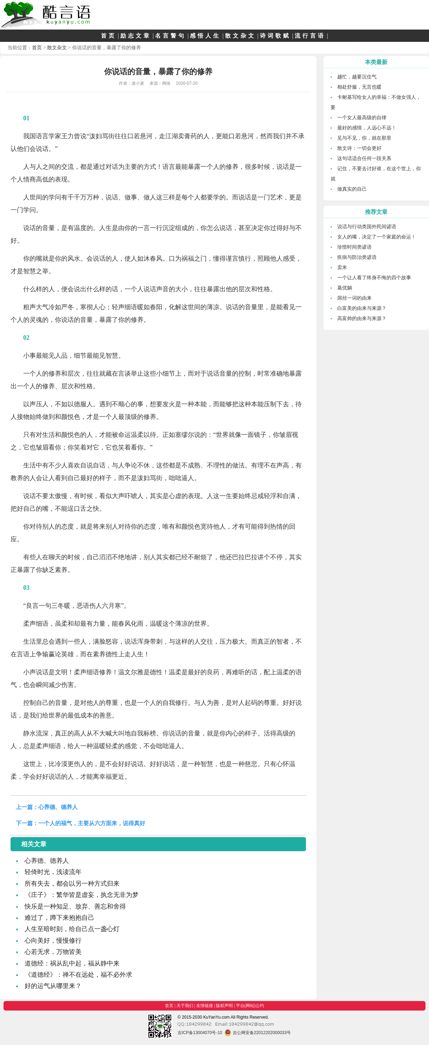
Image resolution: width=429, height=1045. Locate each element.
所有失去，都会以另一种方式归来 (72, 883)
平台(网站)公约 (250, 1005)
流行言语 (310, 36)
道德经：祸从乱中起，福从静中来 (72, 963)
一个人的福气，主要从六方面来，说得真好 (91, 823)
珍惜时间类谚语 (354, 247)
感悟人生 (205, 36)
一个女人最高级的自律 (361, 117)
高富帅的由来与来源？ (361, 318)
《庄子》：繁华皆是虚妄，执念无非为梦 (82, 894)
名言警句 (170, 36)
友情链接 (204, 1005)
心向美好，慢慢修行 (53, 940)
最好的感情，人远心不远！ (366, 127)
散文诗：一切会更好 (359, 148)
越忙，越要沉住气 (357, 76)
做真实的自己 (352, 189)
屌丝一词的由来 (354, 298)
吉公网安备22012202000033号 (257, 1032)
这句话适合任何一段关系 (364, 158)
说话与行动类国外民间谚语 (366, 226)
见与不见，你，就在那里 (364, 138)
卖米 (342, 267)
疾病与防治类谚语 (357, 257)
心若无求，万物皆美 (53, 951)
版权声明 (224, 1005)
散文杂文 (240, 36)
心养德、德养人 (58, 807)
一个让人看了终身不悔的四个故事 (374, 277)
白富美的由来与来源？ (361, 308)
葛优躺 (344, 288)
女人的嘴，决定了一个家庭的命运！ (376, 237)
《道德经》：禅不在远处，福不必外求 (78, 974)
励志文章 (135, 36)
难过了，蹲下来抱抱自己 (59, 917)
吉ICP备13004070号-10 (200, 1032)
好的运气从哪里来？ (53, 985)
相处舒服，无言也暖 (359, 87)
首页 (108, 36)
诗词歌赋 (275, 36)
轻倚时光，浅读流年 (53, 871)
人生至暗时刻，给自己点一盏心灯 (72, 928)
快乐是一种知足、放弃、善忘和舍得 (75, 906)
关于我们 (185, 1005)
